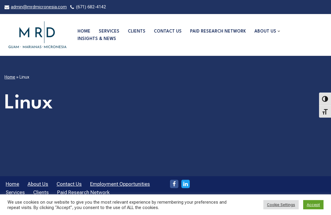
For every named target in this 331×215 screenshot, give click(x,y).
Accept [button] (313, 204)
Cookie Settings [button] (281, 204)
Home (84, 31)
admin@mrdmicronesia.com (39, 7)
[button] (279, 31)
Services (109, 31)
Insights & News (97, 39)
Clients (136, 31)
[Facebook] (174, 184)
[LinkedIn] (185, 184)
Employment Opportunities (120, 184)
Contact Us (168, 31)
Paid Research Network (218, 31)
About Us (38, 184)
